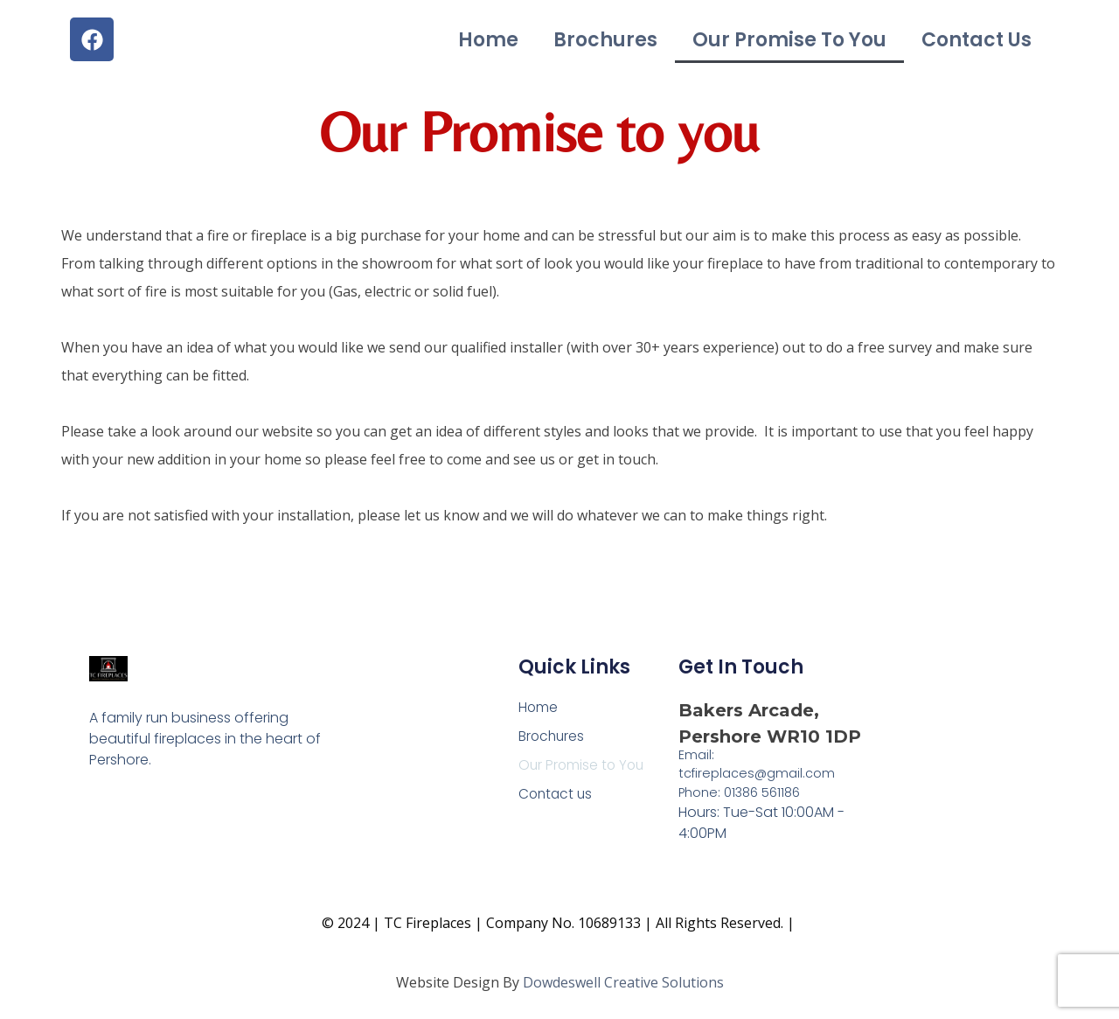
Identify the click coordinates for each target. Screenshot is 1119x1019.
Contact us (976, 39)
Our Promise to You (789, 39)
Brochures (605, 39)
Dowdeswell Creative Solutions (623, 982)
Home (488, 39)
